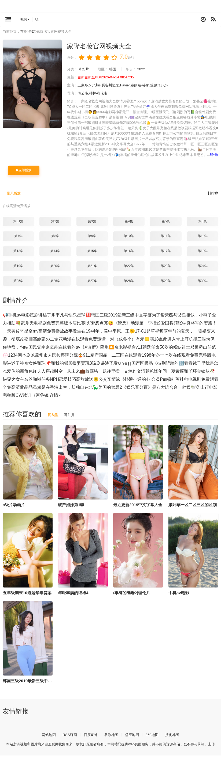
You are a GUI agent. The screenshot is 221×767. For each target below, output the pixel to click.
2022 (145, 69)
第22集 (129, 271)
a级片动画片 (14, 509)
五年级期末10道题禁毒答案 (27, 597)
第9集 (92, 241)
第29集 (166, 286)
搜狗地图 (175, 739)
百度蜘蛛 (89, 739)
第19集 (18, 271)
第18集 (203, 256)
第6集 (202, 226)
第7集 (18, 241)
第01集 (18, 226)
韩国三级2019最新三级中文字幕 (31, 685)
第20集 (55, 271)
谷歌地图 (111, 739)
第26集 (55, 286)
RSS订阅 (67, 739)
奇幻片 (85, 69)
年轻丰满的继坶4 (73, 597)
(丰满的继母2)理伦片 (131, 597)
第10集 (129, 241)
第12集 (203, 241)
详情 (185, 160)
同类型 (53, 419)
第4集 (129, 226)
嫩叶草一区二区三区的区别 (192, 509)
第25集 (18, 286)
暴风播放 (14, 198)
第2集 (55, 226)
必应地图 (133, 739)
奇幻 (34, 31)
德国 (115, 69)
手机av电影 (178, 597)
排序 (212, 198)
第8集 (55, 241)
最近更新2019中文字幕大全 (137, 509)
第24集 (203, 271)
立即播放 (23, 175)
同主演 (70, 419)
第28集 (129, 286)
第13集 (18, 256)
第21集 (92, 271)
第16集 (129, 256)
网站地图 (45, 739)
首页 (25, 31)
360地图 (154, 739)
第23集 (166, 271)
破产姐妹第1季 (71, 509)
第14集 (55, 256)
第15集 (92, 256)
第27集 (92, 286)
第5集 (166, 226)
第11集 (166, 241)
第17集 (166, 256)
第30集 (203, 286)
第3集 (92, 226)
